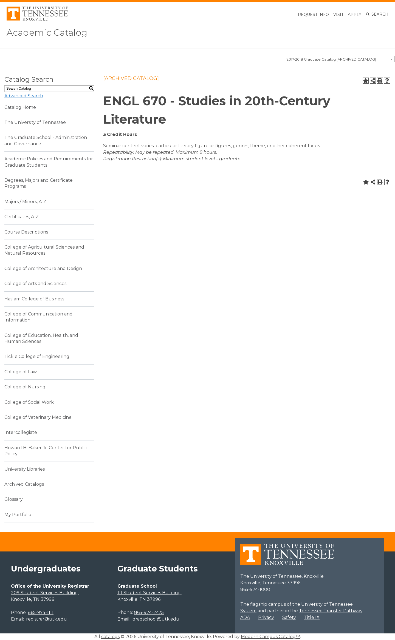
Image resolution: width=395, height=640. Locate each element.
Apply (354, 14)
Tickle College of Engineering (36, 356)
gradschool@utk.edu (155, 619)
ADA (245, 617)
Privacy (266, 617)
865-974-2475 (149, 612)
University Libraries (24, 469)
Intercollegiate (20, 432)
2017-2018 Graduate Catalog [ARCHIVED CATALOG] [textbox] (331, 59)
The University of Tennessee (35, 122)
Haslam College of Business (34, 298)
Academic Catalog (47, 32)
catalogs (110, 636)
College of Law (20, 371)
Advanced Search (23, 95)
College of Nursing (25, 386)
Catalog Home (20, 107)
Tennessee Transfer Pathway (330, 610)
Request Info (313, 14)
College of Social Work (29, 402)
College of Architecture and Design (43, 268)
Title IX (312, 617)
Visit (338, 14)
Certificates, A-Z (21, 216)
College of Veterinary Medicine (38, 417)
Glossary (13, 499)
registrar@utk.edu (46, 619)
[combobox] (340, 59)
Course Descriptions (26, 232)
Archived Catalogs (24, 484)
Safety (289, 617)
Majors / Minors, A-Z (25, 201)
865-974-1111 (40, 612)
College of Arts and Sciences (35, 283)
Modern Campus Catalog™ (270, 636)
